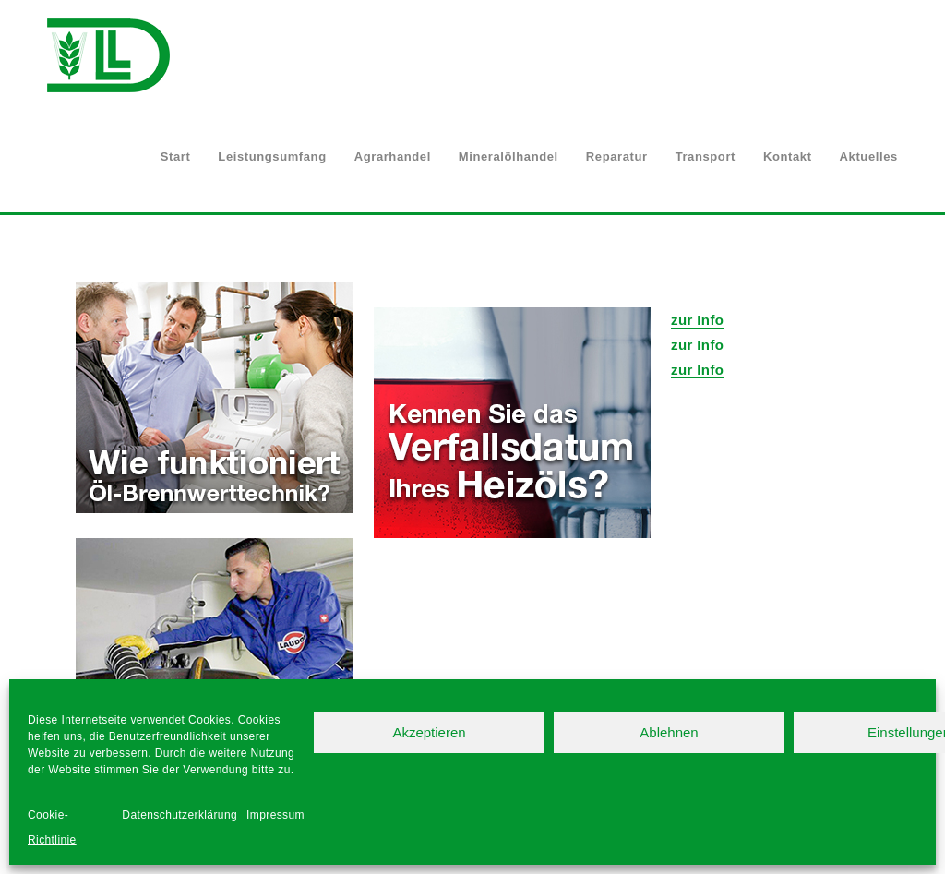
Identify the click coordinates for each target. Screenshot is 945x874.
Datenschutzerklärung (179, 814)
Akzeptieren (428, 732)
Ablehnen (669, 732)
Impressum (275, 814)
